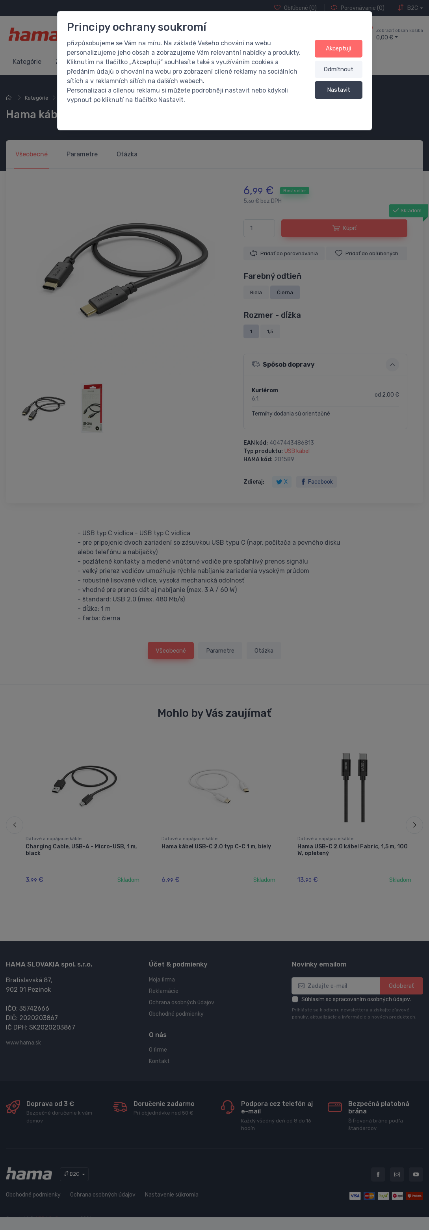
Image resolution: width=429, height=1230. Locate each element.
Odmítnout (338, 69)
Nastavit (338, 89)
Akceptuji (338, 48)
